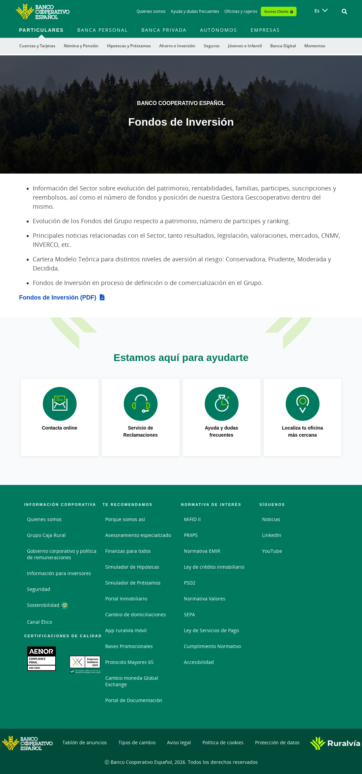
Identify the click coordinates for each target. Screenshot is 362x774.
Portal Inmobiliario (126, 598)
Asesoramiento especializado (138, 535)
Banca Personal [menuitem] (102, 30)
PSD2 (189, 582)
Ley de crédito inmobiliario (214, 567)
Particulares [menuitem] (41, 30)
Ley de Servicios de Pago (211, 630)
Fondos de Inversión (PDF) (57, 297)
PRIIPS (191, 535)
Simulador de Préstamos (133, 582)
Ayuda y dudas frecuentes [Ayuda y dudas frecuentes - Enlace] (195, 11)
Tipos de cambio (137, 742)
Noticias (271, 519)
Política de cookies (223, 742)
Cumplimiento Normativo (212, 646)
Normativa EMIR (202, 551)
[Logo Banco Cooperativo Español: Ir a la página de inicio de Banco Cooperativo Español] (42, 11)
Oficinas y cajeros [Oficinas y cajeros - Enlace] (240, 11)
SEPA (189, 614)
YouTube (272, 551)
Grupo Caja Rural (46, 535)
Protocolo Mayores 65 (129, 662)
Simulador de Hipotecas (132, 567)
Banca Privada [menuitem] (164, 30)
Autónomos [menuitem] (218, 30)
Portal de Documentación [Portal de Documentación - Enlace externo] (133, 700)
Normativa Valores (204, 598)
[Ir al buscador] (344, 11)
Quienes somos (44, 519)
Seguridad (38, 589)
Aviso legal (179, 742)
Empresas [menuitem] (265, 30)
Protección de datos (277, 742)
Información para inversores (59, 573)
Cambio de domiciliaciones (135, 614)
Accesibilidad (199, 662)
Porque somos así (125, 519)
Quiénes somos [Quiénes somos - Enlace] (151, 11)
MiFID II (192, 519)
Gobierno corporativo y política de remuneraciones (61, 554)
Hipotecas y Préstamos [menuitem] (129, 46)
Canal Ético (39, 622)
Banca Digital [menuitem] (283, 46)
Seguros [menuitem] (212, 46)
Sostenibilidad (47, 605)
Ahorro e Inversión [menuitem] (177, 46)
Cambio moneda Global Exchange (131, 681)
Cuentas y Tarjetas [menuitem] (37, 46)
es (316, 10)
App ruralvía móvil (126, 630)
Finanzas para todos (128, 551)
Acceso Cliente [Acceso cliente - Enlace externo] (276, 11)
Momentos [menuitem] (314, 46)
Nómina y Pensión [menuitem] (81, 46)
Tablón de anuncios (84, 742)
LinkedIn (271, 535)
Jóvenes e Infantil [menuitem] (245, 46)
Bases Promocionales (129, 646)
